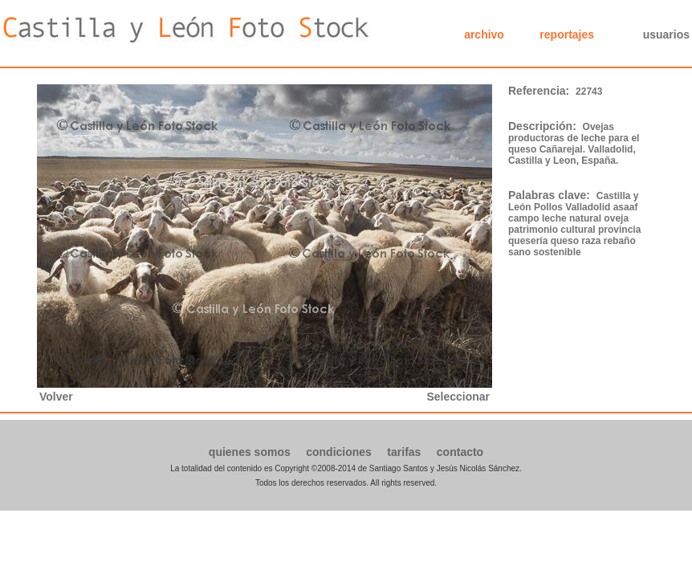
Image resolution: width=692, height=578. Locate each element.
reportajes (566, 34)
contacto (460, 452)
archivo (484, 34)
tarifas (404, 452)
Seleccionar (458, 396)
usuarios (666, 34)
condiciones (339, 452)
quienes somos (250, 452)
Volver (56, 396)
